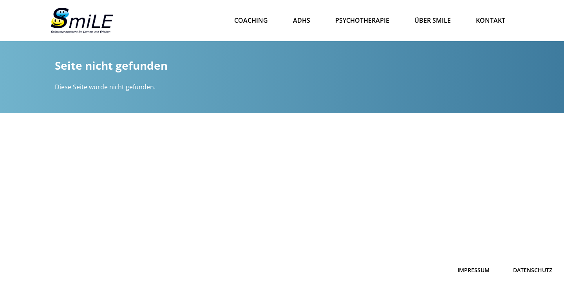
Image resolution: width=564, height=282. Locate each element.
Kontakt (490, 20)
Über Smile (432, 20)
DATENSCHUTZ (532, 270)
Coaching (251, 20)
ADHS (301, 20)
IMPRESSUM (473, 270)
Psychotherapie (362, 20)
